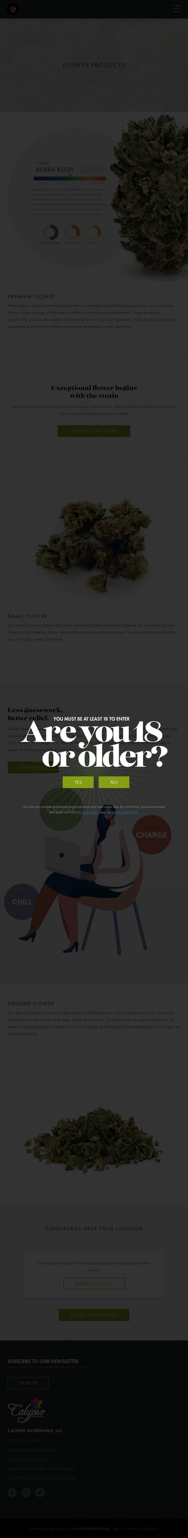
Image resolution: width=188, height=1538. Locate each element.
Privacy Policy (87, 812)
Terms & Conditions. (122, 812)
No (114, 782)
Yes (78, 782)
